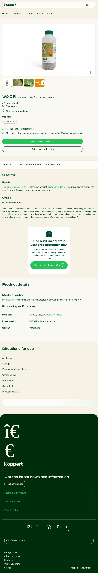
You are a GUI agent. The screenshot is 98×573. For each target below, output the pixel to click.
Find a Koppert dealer (42, 141)
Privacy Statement (12, 556)
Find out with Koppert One (49, 265)
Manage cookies (11, 552)
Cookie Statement (12, 564)
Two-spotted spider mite (14, 187)
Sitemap (7, 568)
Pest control (34, 13)
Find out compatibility (15, 111)
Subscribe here (16, 484)
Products (18, 13)
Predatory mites (10, 300)
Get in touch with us (42, 149)
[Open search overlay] (88, 5)
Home (5, 13)
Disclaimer (8, 560)
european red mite (56, 187)
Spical (49, 13)
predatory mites (53, 315)
